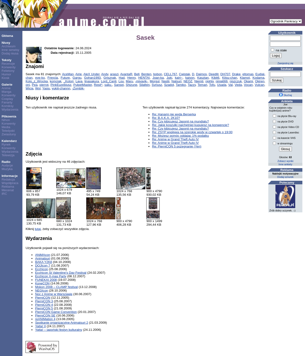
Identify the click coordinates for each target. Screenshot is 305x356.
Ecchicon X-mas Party (50, 276)
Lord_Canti (109, 81)
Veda (238, 85)
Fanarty (7, 102)
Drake (236, 74)
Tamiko (181, 85)
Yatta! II (40, 326)
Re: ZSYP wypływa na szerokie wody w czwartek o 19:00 (192, 132)
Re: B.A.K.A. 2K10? (166, 118)
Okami (248, 81)
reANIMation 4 (45, 319)
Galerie (7, 84)
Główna (7, 36)
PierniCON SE (45, 315)
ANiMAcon (42, 255)
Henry (131, 77)
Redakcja (8, 179)
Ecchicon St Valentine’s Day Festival (60, 272)
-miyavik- (141, 81)
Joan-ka (158, 77)
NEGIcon (41, 290)
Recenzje (8, 63)
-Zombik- (78, 88)
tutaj (38, 229)
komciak (55, 81)
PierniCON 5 (44, 308)
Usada (221, 85)
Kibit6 (215, 77)
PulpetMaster (82, 85)
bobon (157, 74)
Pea (35, 85)
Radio (6, 162)
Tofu (212, 85)
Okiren (259, 81)
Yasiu (46, 88)
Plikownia (9, 116)
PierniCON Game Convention (56, 312)
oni (27, 85)
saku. (108, 85)
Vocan (248, 85)
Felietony (8, 71)
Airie (78, 74)
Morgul (155, 81)
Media (6, 127)
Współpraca (10, 183)
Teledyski (8, 130)
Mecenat (8, 190)
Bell (136, 74)
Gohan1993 (92, 77)
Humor (6, 74)
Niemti (198, 81)
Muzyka (7, 169)
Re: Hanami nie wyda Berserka (174, 114)
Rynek (6, 144)
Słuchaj (285, 95)
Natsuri (177, 81)
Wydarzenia (10, 109)
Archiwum (9, 46)
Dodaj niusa (10, 53)
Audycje (7, 165)
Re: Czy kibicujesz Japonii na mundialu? (180, 121)
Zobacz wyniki (285, 161)
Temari (202, 85)
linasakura (91, 81)
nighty (209, 81)
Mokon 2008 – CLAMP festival (56, 287)
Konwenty (9, 67)
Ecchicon (41, 269)
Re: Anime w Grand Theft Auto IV (175, 139)
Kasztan (203, 77)
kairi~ (179, 77)
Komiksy (8, 106)
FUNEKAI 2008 (46, 280)
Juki (169, 77)
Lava (79, 81)
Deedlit (214, 74)
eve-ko (40, 77)
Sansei (119, 85)
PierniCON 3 (44, 301)
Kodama (258, 77)
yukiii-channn (61, 88)
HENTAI (144, 77)
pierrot (44, 85)
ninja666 (222, 81)
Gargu (77, 77)
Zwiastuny (9, 134)
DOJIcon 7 (42, 265)
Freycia (52, 77)
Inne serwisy (10, 50)
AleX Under (91, 74)
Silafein (144, 85)
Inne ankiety (285, 164)
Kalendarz (9, 141)
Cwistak (184, 74)
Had (121, 77)
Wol (38, 88)
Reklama (8, 186)
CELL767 (170, 74)
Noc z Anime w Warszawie (53, 294)
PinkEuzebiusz (61, 85)
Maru (129, 81)
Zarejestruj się (285, 63)
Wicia (29, 88)
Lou (121, 81)
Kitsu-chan (229, 77)
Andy (104, 74)
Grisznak (109, 77)
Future (65, 77)
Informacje (10, 176)
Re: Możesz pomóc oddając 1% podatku (180, 135)
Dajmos (201, 74)
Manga (6, 91)
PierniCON (42, 297)
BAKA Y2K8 (43, 262)
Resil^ (98, 85)
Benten (146, 74)
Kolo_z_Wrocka (36, 81)
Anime (6, 88)
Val (230, 85)
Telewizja (8, 155)
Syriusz (157, 85)
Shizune (131, 85)
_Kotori (68, 81)
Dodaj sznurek (285, 177)
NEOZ (187, 81)
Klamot (245, 77)
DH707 (225, 74)
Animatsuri (42, 258)
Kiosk (6, 78)
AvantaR (126, 74)
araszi (114, 74)
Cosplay (7, 99)
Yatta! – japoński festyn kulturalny (58, 330)
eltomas (248, 74)
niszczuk (236, 81)
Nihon (6, 120)
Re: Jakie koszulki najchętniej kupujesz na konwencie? (190, 125)
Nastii (165, 81)
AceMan (68, 74)
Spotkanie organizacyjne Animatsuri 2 (61, 322)
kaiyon (190, 77)
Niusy (6, 42)
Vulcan (259, 85)
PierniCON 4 (44, 305)
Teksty (6, 60)
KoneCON (42, 283)
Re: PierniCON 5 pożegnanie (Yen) (176, 146)
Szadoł (169, 85)
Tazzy (192, 85)
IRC (4, 193)
